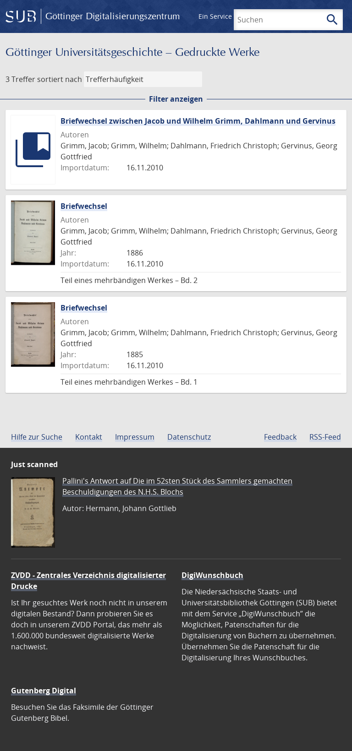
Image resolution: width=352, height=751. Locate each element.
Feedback (280, 437)
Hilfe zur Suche (36, 437)
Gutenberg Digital (43, 691)
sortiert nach (59, 79)
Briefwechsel (83, 206)
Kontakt (88, 437)
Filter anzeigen (176, 99)
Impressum (134, 437)
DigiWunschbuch (212, 575)
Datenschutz (189, 437)
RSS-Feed (325, 437)
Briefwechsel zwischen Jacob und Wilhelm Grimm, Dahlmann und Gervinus (198, 121)
